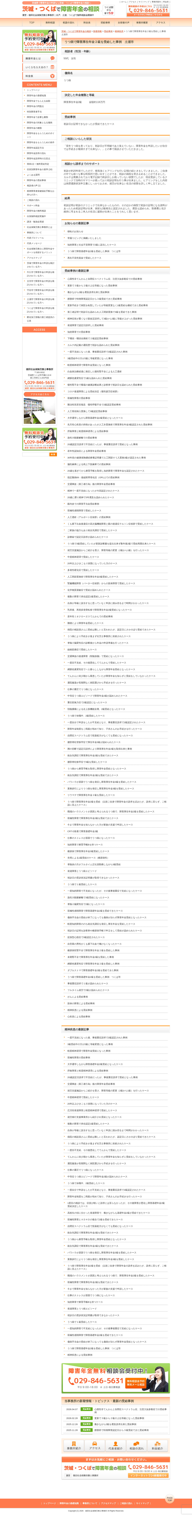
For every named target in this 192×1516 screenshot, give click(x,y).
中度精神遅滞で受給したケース (83, 557)
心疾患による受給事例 (78, 1016)
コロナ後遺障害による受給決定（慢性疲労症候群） (93, 391)
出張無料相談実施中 (36, 216)
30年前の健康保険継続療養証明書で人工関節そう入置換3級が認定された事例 (106, 457)
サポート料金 (33, 205)
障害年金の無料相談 (36, 211)
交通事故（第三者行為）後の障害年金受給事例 (91, 484)
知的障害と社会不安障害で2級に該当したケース (91, 244)
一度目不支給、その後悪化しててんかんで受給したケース (96, 662)
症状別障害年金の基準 (39, 169)
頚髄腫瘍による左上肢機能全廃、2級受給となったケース (96, 709)
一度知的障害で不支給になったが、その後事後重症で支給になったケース (104, 891)
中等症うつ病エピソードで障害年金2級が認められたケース (97, 695)
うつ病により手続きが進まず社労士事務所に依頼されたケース (99, 636)
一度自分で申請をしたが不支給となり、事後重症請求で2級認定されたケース (106, 722)
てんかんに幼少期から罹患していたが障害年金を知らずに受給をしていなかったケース (111, 676)
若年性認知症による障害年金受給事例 (86, 451)
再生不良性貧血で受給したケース (84, 258)
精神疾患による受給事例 (79, 1010)
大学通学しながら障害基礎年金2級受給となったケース (95, 418)
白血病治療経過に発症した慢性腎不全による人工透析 (94, 371)
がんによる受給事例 (77, 996)
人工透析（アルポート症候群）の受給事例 (88, 517)
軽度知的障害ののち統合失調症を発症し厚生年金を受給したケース (101, 924)
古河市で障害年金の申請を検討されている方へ (40, 283)
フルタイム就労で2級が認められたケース (88, 990)
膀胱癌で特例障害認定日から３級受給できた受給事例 (94, 299)
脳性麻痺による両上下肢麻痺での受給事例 (88, 464)
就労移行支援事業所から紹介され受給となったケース (94, 1117)
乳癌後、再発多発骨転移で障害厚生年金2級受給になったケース (99, 609)
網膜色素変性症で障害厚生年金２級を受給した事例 (93, 963)
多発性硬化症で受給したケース (83, 570)
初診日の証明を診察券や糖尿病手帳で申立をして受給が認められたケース (104, 930)
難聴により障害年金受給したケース (85, 623)
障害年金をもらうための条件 (40, 142)
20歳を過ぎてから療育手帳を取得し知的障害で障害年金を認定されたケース (106, 470)
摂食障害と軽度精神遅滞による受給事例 (87, 431)
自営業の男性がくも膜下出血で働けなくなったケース (94, 944)
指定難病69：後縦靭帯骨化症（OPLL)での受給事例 (93, 477)
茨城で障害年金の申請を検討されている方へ (40, 265)
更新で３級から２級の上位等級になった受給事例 (92, 285)
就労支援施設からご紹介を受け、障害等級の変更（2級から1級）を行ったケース (108, 550)
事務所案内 (156, 2)
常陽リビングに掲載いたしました (84, 238)
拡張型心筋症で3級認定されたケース (86, 937)
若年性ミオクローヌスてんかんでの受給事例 (90, 616)
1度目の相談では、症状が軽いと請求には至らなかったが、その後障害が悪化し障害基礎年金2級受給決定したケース (116, 1204)
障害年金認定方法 (35, 148)
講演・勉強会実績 (35, 221)
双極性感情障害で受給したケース (84, 510)
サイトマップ (144, 2)
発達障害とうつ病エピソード (82, 871)
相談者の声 (34, 185)
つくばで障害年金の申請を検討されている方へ (40, 310)
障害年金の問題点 (35, 106)
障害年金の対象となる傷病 (39, 122)
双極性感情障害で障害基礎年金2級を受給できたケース (95, 910)
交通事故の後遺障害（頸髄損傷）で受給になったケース (95, 656)
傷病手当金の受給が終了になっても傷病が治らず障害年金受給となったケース (107, 917)
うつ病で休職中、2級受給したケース (86, 715)
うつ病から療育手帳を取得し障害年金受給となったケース (96, 768)
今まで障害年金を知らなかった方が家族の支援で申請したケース (100, 824)
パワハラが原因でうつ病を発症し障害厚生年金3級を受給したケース (101, 782)
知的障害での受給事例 (78, 332)
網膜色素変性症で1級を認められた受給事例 (89, 378)
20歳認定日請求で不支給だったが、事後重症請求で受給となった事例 (102, 444)
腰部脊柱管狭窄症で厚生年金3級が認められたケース (94, 742)
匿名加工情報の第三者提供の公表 (40, 319)
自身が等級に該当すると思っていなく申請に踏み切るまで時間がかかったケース (108, 603)
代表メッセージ (34, 243)
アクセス (132, 2)
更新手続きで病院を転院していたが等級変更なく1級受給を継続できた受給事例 (107, 305)
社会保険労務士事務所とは (39, 227)
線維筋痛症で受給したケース (82, 649)
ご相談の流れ (33, 200)
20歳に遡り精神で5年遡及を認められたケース (90, 497)
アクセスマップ (34, 258)
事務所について (34, 232)
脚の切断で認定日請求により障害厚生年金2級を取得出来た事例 (99, 748)
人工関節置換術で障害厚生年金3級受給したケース (92, 576)
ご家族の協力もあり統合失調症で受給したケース (92, 530)
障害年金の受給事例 (36, 180)
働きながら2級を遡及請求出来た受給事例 (88, 292)
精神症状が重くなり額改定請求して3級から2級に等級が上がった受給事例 (104, 318)
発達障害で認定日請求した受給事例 (85, 325)
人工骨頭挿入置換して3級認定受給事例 (87, 411)
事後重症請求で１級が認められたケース (87, 983)
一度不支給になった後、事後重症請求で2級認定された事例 (97, 351)
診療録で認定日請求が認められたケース (87, 537)
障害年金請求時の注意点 (38, 158)
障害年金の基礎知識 (36, 95)
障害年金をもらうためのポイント (40, 135)
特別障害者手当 (34, 111)
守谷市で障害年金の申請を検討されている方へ (40, 292)
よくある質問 (33, 175)
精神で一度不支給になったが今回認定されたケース (93, 490)
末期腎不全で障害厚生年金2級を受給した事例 (90, 957)
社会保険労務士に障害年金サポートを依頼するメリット (40, 251)
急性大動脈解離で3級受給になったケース (88, 897)
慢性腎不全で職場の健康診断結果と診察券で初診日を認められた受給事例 (104, 384)
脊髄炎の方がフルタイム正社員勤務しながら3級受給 (94, 864)
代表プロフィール (35, 238)
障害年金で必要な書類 (37, 117)
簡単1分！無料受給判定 (38, 164)
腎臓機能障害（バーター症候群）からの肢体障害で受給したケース (101, 583)
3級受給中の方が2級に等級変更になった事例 (90, 358)
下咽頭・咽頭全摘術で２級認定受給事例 (87, 338)
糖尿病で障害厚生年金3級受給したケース (88, 851)
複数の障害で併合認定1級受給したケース (88, 596)
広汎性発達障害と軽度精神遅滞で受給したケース (92, 1110)
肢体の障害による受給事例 (81, 1003)
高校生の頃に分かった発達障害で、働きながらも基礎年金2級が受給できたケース (108, 1213)
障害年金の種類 (34, 128)
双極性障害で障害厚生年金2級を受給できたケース (92, 818)
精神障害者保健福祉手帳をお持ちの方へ (40, 193)
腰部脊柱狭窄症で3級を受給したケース (87, 762)
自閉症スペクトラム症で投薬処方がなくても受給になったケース (100, 735)
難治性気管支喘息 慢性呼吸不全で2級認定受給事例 (94, 404)
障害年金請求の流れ (36, 153)
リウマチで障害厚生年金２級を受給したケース (91, 795)
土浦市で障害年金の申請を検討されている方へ (40, 301)
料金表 (166, 2)
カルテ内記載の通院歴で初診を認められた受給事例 (93, 345)
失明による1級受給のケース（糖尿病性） (88, 857)
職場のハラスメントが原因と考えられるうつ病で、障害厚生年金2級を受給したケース (111, 811)
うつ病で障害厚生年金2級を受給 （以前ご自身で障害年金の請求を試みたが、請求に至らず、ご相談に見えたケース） (117, 803)
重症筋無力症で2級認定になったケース (87, 702)
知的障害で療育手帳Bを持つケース (85, 844)
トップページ (33, 90)
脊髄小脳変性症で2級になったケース (86, 904)
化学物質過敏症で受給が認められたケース (88, 590)
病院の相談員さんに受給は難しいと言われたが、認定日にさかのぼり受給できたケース (111, 629)
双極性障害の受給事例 (78, 398)
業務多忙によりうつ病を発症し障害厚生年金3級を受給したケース (100, 788)
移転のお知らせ (75, 231)
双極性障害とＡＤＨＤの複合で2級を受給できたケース (95, 1219)
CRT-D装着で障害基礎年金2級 (82, 831)
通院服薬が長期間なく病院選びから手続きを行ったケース (96, 682)
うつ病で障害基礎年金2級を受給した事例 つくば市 (94, 251)
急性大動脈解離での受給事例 (82, 437)
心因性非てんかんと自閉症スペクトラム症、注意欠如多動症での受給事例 (104, 279)
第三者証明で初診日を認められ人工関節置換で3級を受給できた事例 (101, 312)
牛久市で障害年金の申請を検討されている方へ (40, 274)
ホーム (124, 2)
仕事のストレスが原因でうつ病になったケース (91, 838)
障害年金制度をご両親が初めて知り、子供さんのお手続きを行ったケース (104, 729)
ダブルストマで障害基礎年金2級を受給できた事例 (92, 970)
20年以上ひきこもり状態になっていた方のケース (92, 563)
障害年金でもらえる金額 (38, 101)
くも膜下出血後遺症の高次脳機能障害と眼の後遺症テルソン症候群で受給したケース (110, 524)
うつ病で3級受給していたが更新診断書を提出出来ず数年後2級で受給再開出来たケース (111, 543)
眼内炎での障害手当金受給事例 (83, 504)
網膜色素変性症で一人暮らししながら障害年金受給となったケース (101, 669)
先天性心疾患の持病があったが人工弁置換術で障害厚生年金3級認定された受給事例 (109, 424)
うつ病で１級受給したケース (82, 884)
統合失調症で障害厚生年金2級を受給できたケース (92, 755)
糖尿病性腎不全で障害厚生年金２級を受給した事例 (93, 950)
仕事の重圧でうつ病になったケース (85, 689)
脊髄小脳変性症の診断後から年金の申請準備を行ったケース (97, 643)
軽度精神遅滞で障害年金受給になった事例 (88, 365)
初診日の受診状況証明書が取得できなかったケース (93, 877)
